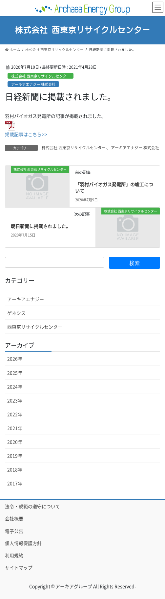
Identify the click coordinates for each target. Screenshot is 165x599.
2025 (14, 372)
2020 (14, 441)
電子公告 (14, 531)
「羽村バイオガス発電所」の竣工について (114, 187)
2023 (14, 400)
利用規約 (14, 555)
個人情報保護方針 (23, 543)
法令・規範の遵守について (32, 506)
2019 (14, 455)
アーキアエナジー (25, 299)
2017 (14, 483)
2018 (14, 469)
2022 (14, 414)
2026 (14, 358)
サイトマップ (18, 567)
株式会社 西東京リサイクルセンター (40, 76)
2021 (14, 428)
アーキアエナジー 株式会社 (33, 84)
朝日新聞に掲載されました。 (41, 226)
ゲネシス (16, 313)
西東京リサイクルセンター (34, 326)
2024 (14, 386)
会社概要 (14, 518)
